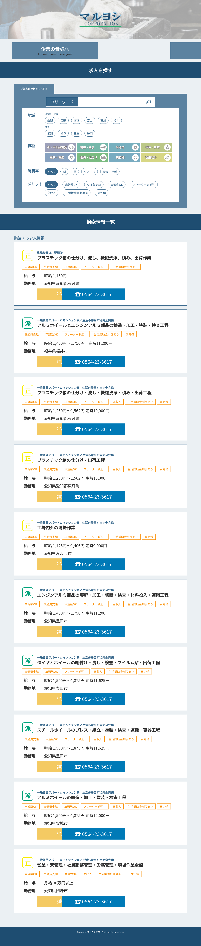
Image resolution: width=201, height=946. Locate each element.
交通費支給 (94, 184)
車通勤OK (117, 184)
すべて (51, 171)
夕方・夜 (89, 171)
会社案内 (146, 50)
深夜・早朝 (110, 171)
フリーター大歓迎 (144, 184)
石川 (103, 120)
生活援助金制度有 (76, 193)
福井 (116, 120)
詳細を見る (68, 294)
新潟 (76, 120)
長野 (63, 120)
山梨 (50, 120)
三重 (76, 133)
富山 (90, 120)
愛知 (50, 133)
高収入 (51, 193)
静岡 (90, 133)
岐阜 (63, 133)
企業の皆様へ (55, 50)
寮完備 (101, 193)
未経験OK (71, 184)
